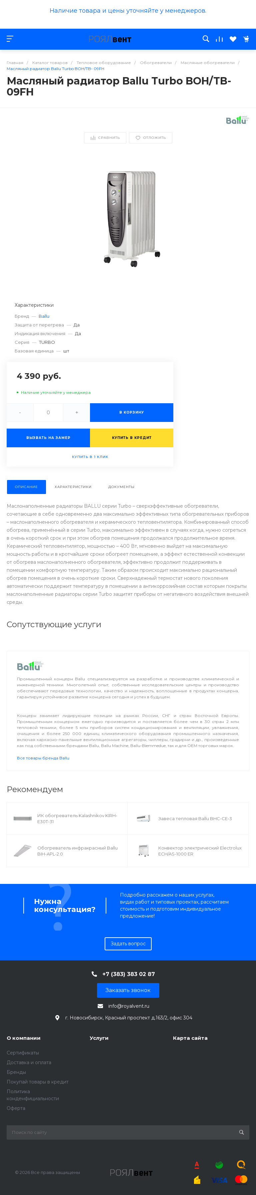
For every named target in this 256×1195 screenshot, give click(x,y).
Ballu (44, 316)
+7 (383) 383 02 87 (128, 974)
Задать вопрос (128, 944)
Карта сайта (190, 1038)
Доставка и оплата (29, 1062)
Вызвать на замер (48, 438)
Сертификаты (23, 1053)
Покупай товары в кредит (38, 1082)
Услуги (99, 1038)
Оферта (16, 1108)
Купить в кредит (132, 438)
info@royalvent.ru (128, 1006)
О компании (24, 1038)
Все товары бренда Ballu (43, 757)
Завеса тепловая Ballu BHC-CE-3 (195, 818)
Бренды (16, 1072)
